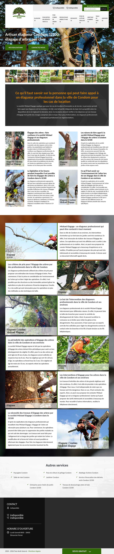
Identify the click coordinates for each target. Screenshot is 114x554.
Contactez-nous (38, 47)
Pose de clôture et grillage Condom (58, 473)
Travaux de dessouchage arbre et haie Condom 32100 (76, 486)
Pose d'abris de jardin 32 (54, 19)
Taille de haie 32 (97, 19)
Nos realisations (16, 47)
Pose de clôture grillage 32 (82, 19)
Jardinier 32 (105, 19)
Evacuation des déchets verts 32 (46, 19)
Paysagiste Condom (20, 473)
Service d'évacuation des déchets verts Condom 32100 (91, 478)
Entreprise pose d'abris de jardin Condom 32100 (41, 486)
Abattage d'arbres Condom (88, 473)
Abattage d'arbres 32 (90, 19)
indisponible (59, 8)
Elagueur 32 (37, 19)
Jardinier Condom (52, 477)
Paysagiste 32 (73, 19)
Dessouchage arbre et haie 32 (63, 19)
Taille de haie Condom (22, 477)
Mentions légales (34, 551)
